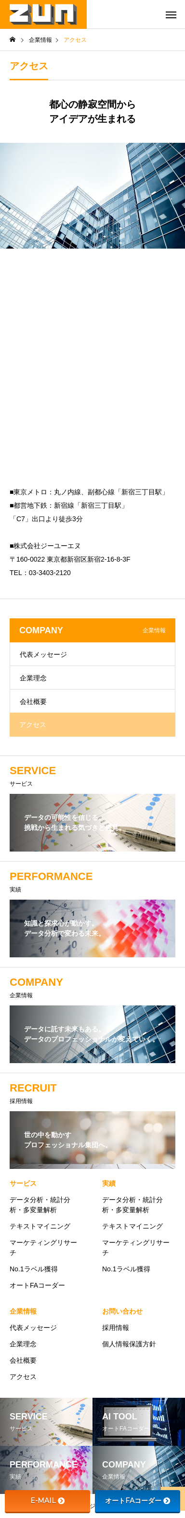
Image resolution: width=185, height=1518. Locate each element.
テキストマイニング (40, 1226)
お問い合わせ (122, 1311)
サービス (23, 1183)
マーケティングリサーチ (43, 1247)
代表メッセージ (43, 654)
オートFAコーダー (37, 1285)
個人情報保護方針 (129, 1344)
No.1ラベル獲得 (34, 1269)
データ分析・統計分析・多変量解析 (40, 1205)
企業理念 (33, 678)
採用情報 (115, 1327)
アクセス (32, 724)
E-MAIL (47, 1500)
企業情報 (23, 1311)
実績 (109, 1183)
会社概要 (33, 701)
